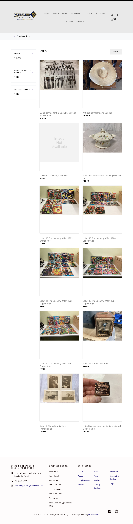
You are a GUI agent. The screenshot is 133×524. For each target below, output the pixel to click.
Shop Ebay (75, 13)
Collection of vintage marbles (53, 175)
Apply (96, 476)
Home (46, 13)
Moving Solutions (97, 486)
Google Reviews (84, 480)
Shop (55, 13)
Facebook (88, 13)
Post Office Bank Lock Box (95, 363)
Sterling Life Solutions (114, 477)
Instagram (100, 13)
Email (96, 471)
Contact (80, 21)
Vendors (97, 480)
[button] (117, 15)
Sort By (115, 52)
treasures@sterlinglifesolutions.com (28, 485)
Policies (69, 21)
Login (112, 483)
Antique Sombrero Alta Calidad (97, 113)
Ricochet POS (93, 514)
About (65, 13)
